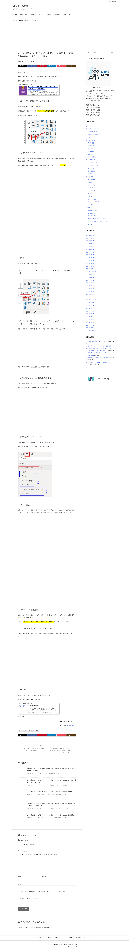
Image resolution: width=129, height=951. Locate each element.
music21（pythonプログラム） (97, 221)
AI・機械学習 (93, 179)
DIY (88, 126)
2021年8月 (90, 311)
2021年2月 (90, 322)
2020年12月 (90, 328)
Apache (91, 182)
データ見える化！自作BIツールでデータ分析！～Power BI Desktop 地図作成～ (51, 792)
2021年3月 (90, 319)
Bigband (91, 213)
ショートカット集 (93, 202)
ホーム (15, 20)
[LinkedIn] (51, 66)
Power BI (34, 20)
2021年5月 (90, 316)
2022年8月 (90, 277)
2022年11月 (91, 269)
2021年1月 (90, 325)
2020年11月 (90, 330)
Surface (91, 145)
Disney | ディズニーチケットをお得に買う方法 (98, 357)
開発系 (89, 176)
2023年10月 (90, 238)
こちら (34, 115)
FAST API (91, 190)
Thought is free (73, 947)
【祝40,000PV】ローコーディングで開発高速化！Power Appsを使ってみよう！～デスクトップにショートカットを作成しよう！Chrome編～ (100, 348)
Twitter (105, 100)
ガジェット (90, 140)
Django (91, 185)
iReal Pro (92, 216)
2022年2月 (90, 294)
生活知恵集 (90, 160)
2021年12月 (91, 300)
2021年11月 (90, 302)
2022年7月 (90, 280)
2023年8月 (90, 243)
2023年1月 (90, 263)
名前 (19, 877)
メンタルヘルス (93, 165)
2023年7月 (90, 246)
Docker (91, 188)
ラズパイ (91, 148)
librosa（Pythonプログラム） (97, 218)
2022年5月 (90, 286)
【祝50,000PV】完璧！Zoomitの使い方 (96, 341)
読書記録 (91, 171)
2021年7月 (90, 314)
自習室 (91, 168)
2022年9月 (90, 274)
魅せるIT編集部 (71, 725)
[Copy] (71, 66)
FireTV (91, 143)
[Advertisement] (64, 34)
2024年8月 (90, 235)
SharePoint (92, 196)
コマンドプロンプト (94, 199)
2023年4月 (90, 255)
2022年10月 (91, 272)
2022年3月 (90, 291)
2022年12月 (90, 266)
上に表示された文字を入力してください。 (28, 898)
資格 (90, 174)
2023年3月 (90, 257)
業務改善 (89, 154)
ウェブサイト (21, 884)
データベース (93, 204)
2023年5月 (90, 252)
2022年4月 (90, 288)
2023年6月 (90, 249)
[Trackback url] (47, 927)
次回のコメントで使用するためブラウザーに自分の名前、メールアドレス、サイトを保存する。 (44, 892)
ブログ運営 (90, 151)
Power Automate (94, 134)
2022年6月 (90, 283)
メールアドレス (42, 877)
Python (91, 193)
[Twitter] (22, 66)
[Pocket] (61, 66)
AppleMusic (92, 210)
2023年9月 (90, 241)
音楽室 (89, 207)
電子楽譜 (91, 224)
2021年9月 (90, 308)
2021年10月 (90, 305)
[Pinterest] (42, 66)
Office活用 (92, 157)
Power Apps (92, 131)
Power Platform (24, 20)
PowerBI (72, 721)
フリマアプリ (92, 162)
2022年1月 (90, 297)
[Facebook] (32, 66)
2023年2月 (90, 260)
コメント (20, 858)
